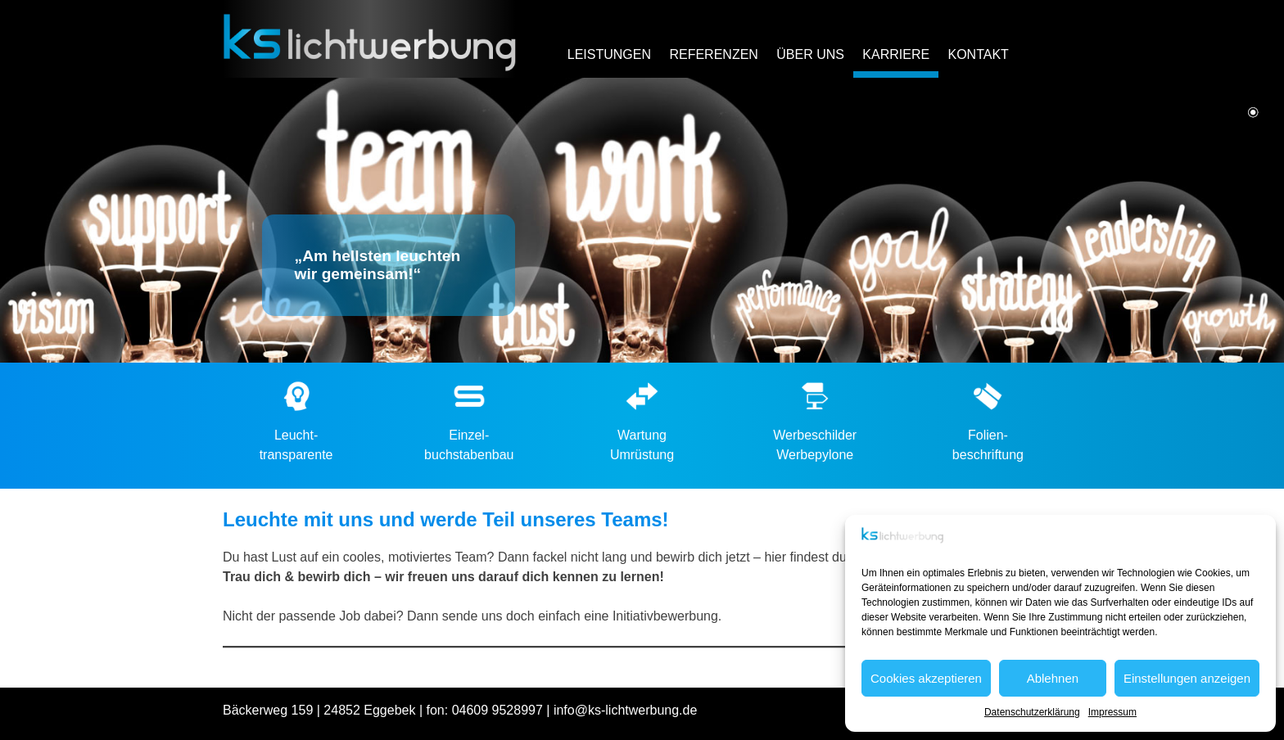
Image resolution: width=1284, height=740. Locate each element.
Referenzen (713, 54)
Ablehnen (1052, 678)
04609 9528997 (497, 710)
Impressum (1112, 712)
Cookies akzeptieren (926, 678)
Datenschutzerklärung (1032, 712)
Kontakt (977, 54)
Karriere (895, 54)
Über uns (810, 54)
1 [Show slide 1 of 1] (1253, 114)
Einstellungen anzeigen (1187, 678)
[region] (642, 220)
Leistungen (609, 54)
